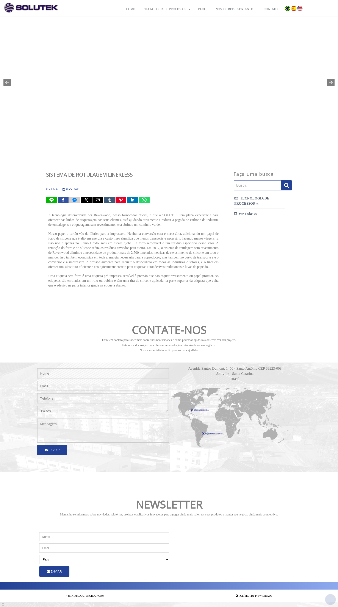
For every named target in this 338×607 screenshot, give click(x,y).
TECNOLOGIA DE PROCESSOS (251, 200)
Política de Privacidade (255, 595)
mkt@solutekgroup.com (86, 595)
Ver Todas (245, 214)
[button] (7, 82)
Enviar (52, 450)
